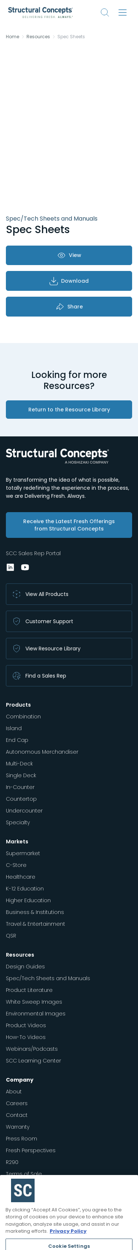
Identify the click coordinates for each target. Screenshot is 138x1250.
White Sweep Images (34, 1002)
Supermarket (23, 853)
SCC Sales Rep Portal (33, 553)
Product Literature (29, 990)
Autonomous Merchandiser (42, 752)
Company (19, 1079)
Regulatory (20, 1185)
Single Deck (21, 775)
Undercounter (24, 810)
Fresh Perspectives (31, 1150)
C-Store (16, 865)
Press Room (21, 1138)
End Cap (17, 740)
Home (12, 37)
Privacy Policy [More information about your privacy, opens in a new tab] (68, 1242)
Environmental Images (36, 1013)
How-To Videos (26, 1037)
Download (69, 280)
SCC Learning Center (33, 1060)
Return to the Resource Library (69, 409)
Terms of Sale (24, 1174)
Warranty (17, 1127)
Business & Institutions (35, 912)
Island (14, 728)
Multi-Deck (19, 763)
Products (18, 704)
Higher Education (28, 900)
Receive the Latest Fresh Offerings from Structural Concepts (69, 525)
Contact (17, 1115)
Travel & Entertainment (35, 924)
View (69, 255)
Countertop (21, 799)
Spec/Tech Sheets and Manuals (48, 978)
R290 (12, 1162)
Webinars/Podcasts (32, 1049)
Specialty (18, 822)
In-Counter (20, 787)
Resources (38, 37)
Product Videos (26, 1025)
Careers (17, 1103)
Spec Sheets (71, 37)
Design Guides (25, 966)
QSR (11, 935)
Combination (23, 716)
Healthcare (20, 877)
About (14, 1091)
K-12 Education (25, 888)
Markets (17, 841)
